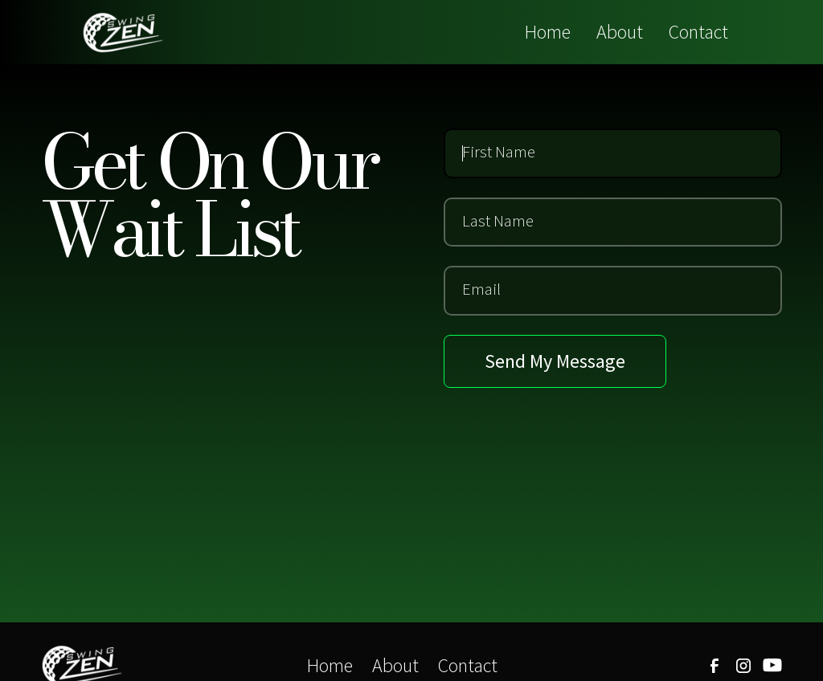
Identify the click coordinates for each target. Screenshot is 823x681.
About (619, 31)
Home (548, 31)
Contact (698, 31)
